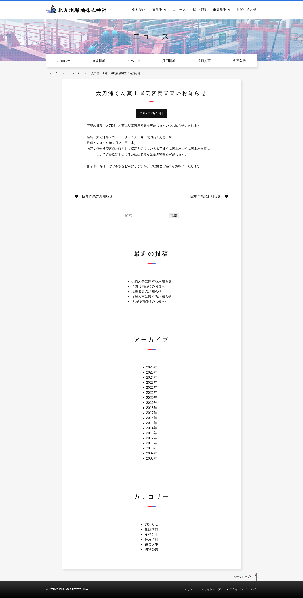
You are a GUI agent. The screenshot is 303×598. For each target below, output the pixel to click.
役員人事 (204, 61)
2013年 (151, 433)
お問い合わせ (247, 9)
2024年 (151, 377)
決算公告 (239, 61)
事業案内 (159, 9)
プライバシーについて (243, 589)
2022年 (151, 387)
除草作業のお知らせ (97, 196)
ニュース (179, 9)
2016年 (151, 418)
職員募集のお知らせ (146, 291)
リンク (191, 589)
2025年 (151, 372)
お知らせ (63, 61)
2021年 (151, 392)
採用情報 (199, 9)
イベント (134, 61)
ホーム (54, 73)
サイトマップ (212, 589)
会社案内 (139, 9)
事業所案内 (221, 9)
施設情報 (99, 61)
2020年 (151, 397)
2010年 (151, 448)
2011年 (151, 443)
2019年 (151, 402)
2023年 (151, 382)
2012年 (151, 438)
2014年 (151, 428)
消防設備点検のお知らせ (149, 286)
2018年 (151, 408)
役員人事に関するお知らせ (151, 281)
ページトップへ (242, 576)
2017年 (151, 413)
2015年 (151, 423)
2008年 (151, 458)
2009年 (151, 453)
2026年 (151, 367)
